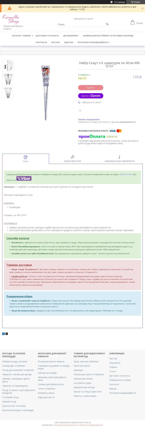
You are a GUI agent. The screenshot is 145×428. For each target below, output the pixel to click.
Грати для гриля (82, 365)
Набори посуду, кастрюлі (14, 361)
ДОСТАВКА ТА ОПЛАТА (47, 35)
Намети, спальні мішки (85, 395)
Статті (112, 371)
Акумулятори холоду (84, 387)
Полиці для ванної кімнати (51, 361)
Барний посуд (9, 401)
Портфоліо (114, 362)
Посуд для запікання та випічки (18, 370)
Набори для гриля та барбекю (89, 374)
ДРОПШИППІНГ (70, 35)
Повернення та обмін (120, 380)
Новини (113, 367)
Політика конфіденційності (93, 42)
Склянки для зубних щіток (51, 384)
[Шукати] (107, 24)
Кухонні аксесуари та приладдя (17, 410)
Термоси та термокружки (15, 385)
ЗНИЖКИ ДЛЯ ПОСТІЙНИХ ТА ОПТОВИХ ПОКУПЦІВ (108, 35)
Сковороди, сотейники (13, 365)
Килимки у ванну (46, 392)
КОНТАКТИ (41, 42)
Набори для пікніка (83, 378)
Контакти (114, 384)
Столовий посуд (10, 397)
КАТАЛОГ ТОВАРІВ (21, 35)
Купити (90, 87)
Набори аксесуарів (47, 372)
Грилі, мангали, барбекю (86, 361)
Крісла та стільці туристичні (88, 391)
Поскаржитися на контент (66, 425)
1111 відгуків (119, 2)
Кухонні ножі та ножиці (13, 405)
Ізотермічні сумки (82, 383)
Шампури (78, 370)
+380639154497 (125, 174)
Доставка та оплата (119, 375)
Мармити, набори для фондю (17, 374)
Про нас (113, 358)
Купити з (90, 95)
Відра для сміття (46, 397)
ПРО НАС (55, 42)
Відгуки (113, 388)
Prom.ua (87, 422)
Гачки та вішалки (46, 388)
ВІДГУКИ (68, 42)
